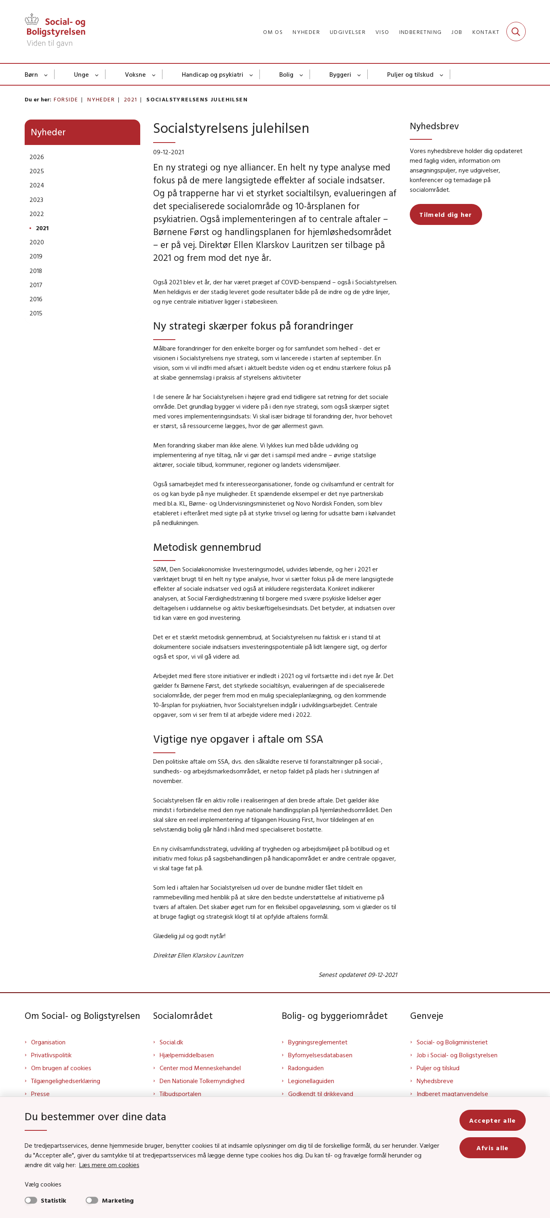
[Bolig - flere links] (301, 74)
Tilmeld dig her (445, 214)
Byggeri (340, 74)
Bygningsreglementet (318, 1042)
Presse (40, 1094)
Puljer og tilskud (410, 74)
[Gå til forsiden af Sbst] (55, 31)
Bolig (286, 74)
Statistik (53, 1200)
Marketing (118, 1200)
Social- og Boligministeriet (452, 1042)
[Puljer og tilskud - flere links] (442, 74)
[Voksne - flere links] (154, 74)
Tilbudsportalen (180, 1094)
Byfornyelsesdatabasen (320, 1055)
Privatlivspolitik (51, 1055)
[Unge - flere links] (97, 74)
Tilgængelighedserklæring (65, 1081)
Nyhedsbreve (435, 1081)
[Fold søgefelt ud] (516, 31)
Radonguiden (306, 1068)
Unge (81, 74)
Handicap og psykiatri (212, 74)
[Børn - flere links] (46, 74)
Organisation (48, 1042)
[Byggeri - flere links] (359, 74)
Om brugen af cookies (61, 1068)
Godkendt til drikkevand (320, 1094)
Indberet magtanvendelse (452, 1094)
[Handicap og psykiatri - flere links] (251, 74)
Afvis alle (492, 1148)
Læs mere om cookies (109, 1165)
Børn (31, 74)
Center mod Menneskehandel (200, 1068)
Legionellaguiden (311, 1081)
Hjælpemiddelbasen (187, 1055)
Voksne (135, 74)
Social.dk (171, 1042)
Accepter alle (492, 1120)
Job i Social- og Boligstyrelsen (457, 1055)
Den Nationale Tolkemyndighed (202, 1081)
